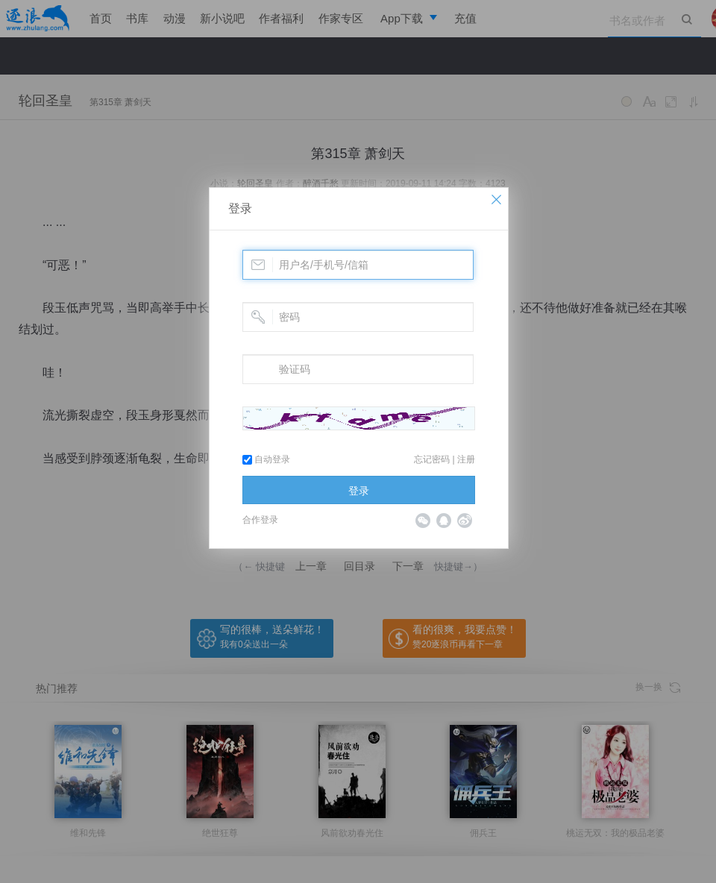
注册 (466, 459)
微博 (464, 520)
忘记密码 (432, 459)
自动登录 (266, 459)
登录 (240, 208)
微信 (422, 520)
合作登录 (260, 520)
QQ (443, 520)
